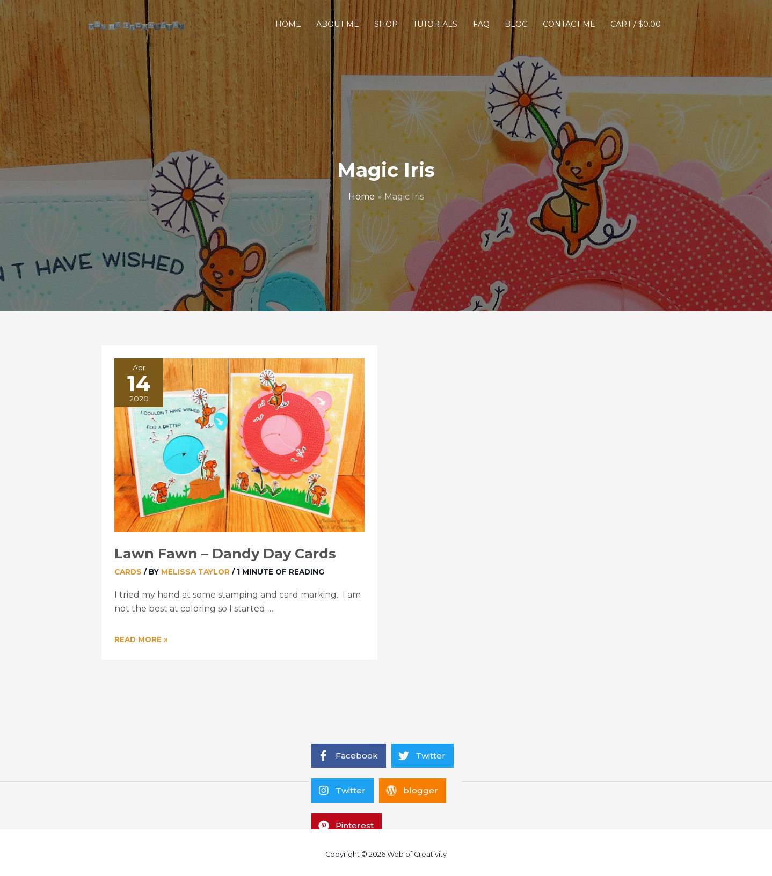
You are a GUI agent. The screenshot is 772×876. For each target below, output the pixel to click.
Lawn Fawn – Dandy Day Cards (225, 553)
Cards (128, 572)
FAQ (481, 24)
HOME (288, 24)
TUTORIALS (435, 24)
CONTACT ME (569, 24)
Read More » (141, 639)
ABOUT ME (337, 24)
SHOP (386, 24)
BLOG (516, 24)
